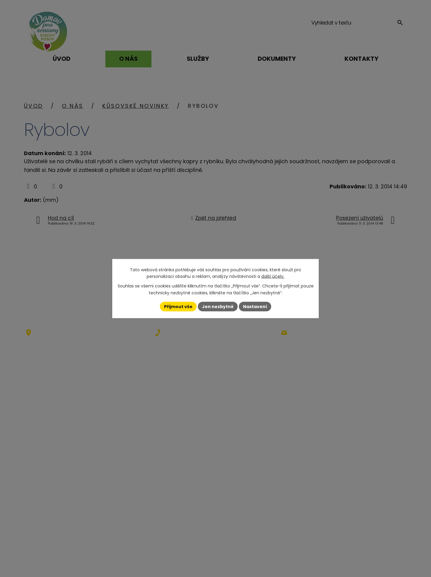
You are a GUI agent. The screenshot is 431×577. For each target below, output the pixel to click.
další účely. (272, 276)
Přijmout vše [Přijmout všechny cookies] (178, 306)
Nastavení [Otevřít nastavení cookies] (255, 306)
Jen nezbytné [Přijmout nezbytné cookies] (217, 306)
